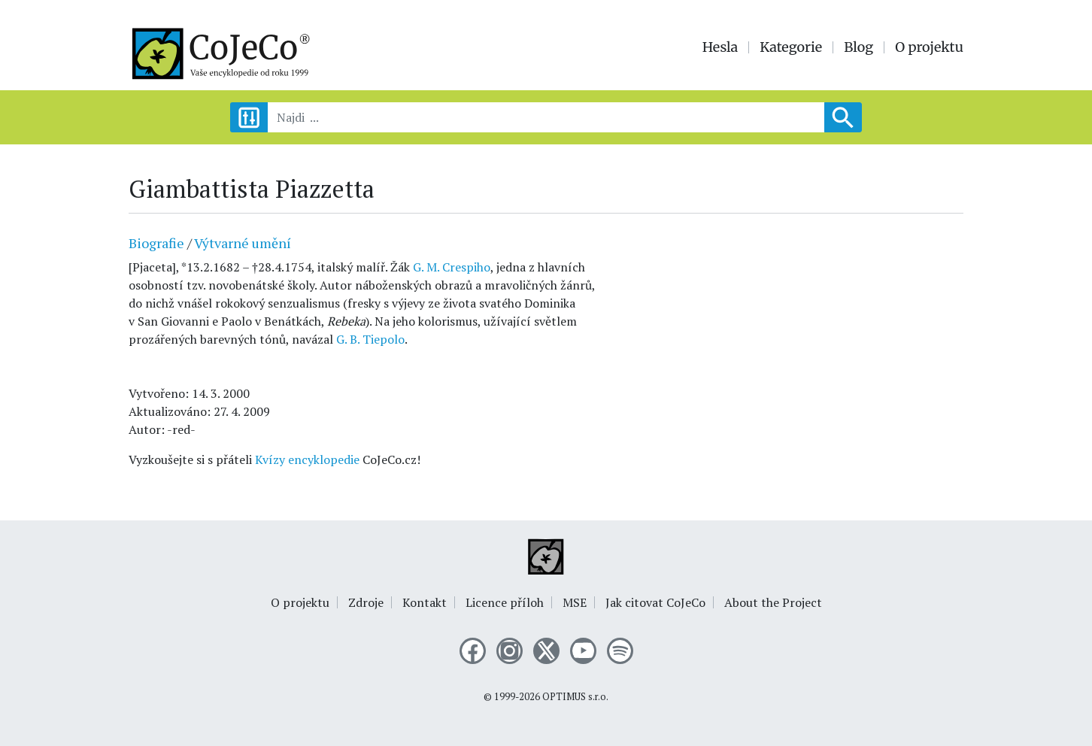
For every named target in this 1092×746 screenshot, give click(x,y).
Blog (858, 47)
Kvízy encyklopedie (307, 459)
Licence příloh (505, 602)
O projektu (929, 47)
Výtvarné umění (242, 243)
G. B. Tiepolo (370, 339)
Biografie (156, 243)
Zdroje (366, 602)
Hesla (720, 47)
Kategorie (791, 47)
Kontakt (424, 602)
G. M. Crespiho (451, 267)
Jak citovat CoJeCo (655, 602)
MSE (575, 602)
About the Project (773, 602)
